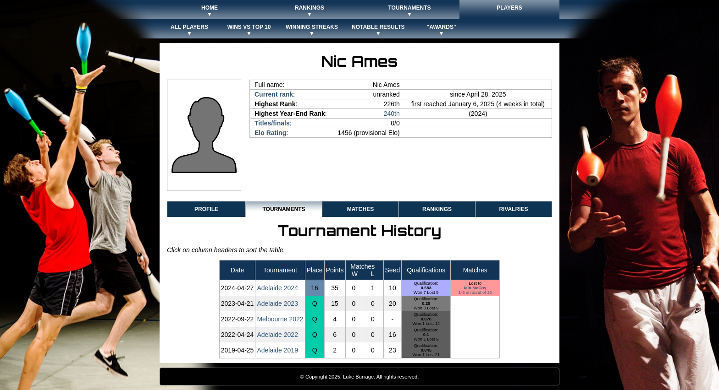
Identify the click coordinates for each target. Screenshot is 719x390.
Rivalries (513, 209)
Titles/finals (272, 123)
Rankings (437, 209)
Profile (206, 209)
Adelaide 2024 (277, 288)
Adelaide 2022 (277, 334)
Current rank (273, 94)
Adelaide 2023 (277, 303)
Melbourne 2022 (280, 319)
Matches (360, 209)
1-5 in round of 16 (475, 292)
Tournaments (283, 209)
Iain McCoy (475, 288)
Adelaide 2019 (277, 350)
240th (392, 113)
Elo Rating (270, 132)
